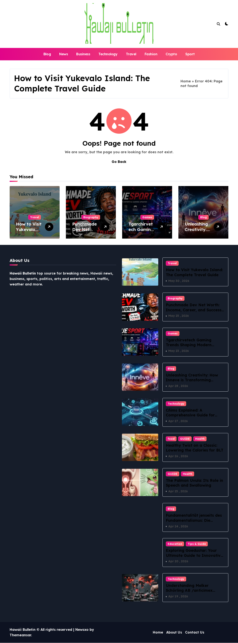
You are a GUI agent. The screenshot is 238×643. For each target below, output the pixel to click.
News (63, 54)
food (171, 438)
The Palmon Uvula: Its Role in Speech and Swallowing (194, 483)
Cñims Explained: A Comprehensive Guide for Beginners (190, 415)
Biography (90, 217)
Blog (47, 54)
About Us (174, 632)
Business (83, 54)
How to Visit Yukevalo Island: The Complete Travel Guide (194, 272)
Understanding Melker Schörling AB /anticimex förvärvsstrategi (189, 590)
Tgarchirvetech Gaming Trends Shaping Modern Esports (189, 345)
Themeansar (20, 635)
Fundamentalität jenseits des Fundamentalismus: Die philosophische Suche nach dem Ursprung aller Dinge (194, 523)
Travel (131, 54)
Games (147, 217)
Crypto (171, 54)
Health (200, 438)
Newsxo (82, 630)
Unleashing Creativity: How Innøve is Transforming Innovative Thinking (192, 380)
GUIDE (185, 438)
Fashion (151, 54)
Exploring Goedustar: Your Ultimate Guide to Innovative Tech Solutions (194, 555)
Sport (190, 54)
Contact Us (194, 632)
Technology (107, 54)
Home (185, 81)
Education (175, 544)
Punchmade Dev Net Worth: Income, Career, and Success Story (193, 309)
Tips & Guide (197, 544)
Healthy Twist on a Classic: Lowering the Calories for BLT (194, 448)
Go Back (119, 162)
